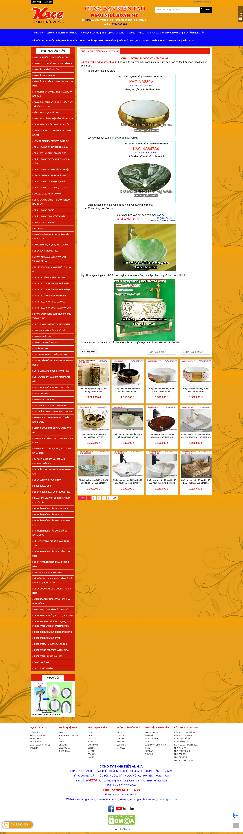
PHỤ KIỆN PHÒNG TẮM (157, 727)
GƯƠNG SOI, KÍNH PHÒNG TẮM (47, 572)
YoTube (131, 33)
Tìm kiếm (206, 9)
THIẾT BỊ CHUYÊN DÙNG (113, 33)
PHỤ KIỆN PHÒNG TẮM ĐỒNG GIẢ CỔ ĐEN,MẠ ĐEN (49, 533)
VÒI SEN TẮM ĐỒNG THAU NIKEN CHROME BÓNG (52, 363)
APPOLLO (121, 748)
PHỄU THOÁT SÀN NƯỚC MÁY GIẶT (49, 302)
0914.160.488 (19, 824)
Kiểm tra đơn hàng (202, 2)
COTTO (62, 742)
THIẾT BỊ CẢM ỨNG (41, 486)
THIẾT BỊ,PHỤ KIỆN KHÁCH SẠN (47, 656)
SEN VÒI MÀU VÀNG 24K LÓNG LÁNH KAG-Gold (52, 440)
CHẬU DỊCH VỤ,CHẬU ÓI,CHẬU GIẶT (49, 153)
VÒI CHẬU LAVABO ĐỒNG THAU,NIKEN (50, 371)
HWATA (91, 757)
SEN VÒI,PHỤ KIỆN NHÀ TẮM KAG (62, 33)
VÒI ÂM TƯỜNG (40, 348)
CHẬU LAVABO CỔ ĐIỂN (43, 210)
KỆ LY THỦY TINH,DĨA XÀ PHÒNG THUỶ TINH (50, 543)
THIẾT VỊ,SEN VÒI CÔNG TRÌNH (166, 41)
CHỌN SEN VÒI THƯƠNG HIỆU (46, 480)
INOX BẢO (149, 735)
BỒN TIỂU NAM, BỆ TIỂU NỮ (45, 113)
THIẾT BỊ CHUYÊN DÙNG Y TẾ (46, 638)
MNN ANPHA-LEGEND (184, 760)
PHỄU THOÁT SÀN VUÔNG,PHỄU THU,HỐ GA (51, 269)
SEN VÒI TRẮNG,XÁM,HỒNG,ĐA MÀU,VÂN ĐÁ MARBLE (51, 451)
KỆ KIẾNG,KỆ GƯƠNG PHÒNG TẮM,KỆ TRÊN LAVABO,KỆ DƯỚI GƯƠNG (52, 580)
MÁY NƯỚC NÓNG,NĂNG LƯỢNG (134, 41)
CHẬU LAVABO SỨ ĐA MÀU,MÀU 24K (49, 188)
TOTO (61, 738)
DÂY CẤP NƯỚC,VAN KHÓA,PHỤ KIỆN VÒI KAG (51, 471)
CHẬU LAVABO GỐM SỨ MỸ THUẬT (48, 216)
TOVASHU (149, 754)
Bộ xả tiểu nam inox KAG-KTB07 (46, 715)
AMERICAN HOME (38, 735)
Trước (82, 498)
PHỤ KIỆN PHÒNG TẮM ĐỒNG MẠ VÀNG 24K (51, 522)
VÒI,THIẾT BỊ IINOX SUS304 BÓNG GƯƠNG (52, 411)
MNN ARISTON (180, 748)
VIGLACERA (35, 738)
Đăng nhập (36, 2)
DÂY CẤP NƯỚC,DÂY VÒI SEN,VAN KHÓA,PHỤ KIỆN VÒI (48, 461)
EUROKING (121, 745)
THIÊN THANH (65, 751)
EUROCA (120, 735)
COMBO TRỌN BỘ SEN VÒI (45, 342)
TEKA (90, 732)
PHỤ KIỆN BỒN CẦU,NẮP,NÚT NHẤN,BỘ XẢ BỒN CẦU (52, 94)
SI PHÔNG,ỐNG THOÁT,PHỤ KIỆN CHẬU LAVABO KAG (50, 236)
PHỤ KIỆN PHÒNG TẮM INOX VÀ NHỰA (50, 508)
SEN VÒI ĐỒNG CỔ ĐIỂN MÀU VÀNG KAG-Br (51, 430)
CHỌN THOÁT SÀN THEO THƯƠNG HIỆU (51, 324)
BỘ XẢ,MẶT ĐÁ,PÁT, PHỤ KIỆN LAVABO (50, 245)
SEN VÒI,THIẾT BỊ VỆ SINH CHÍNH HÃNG (98, 41)
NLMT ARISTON (181, 742)
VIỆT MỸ (91, 751)
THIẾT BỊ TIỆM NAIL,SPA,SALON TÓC (49, 644)
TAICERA (34, 748)
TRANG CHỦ (38, 33)
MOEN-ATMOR (151, 738)
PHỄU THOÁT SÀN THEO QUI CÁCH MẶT (51, 290)
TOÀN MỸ (92, 754)
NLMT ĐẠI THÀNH (182, 738)
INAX (61, 732)
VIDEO (141, 33)
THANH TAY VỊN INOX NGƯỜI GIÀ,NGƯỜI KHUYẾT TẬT (51, 500)
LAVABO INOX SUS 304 (43, 222)
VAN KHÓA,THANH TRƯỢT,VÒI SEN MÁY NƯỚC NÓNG (51, 601)
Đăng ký (48, 2)
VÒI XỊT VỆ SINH (40, 393)
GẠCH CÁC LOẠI (38, 727)
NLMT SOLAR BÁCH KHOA (185, 745)
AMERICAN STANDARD (69, 735)
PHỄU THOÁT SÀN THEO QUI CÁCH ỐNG (51, 284)
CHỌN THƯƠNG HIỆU (42, 668)
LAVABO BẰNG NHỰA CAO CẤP (47, 194)
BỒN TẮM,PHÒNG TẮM (194, 33)
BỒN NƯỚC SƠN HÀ (183, 735)
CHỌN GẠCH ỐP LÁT (171, 33)
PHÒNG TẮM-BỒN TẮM (128, 727)
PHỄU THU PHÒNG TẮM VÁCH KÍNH (49, 296)
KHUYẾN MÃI (153, 33)
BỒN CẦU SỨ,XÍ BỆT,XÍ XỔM (45, 69)
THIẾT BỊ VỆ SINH (68, 727)
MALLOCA (92, 738)
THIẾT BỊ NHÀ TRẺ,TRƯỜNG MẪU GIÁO (50, 650)
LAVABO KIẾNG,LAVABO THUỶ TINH (49, 176)
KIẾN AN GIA (188, 41)
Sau (114, 498)
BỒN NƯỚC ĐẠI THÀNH (184, 732)
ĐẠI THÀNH (93, 745)
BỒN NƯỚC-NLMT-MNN (186, 727)
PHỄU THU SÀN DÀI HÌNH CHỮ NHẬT (49, 278)
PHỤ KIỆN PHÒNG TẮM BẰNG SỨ (47, 514)
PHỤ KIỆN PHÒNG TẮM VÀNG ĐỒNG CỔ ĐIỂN (51, 554)
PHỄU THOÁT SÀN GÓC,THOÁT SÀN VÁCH (52, 308)
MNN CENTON (180, 757)
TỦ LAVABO (38, 228)
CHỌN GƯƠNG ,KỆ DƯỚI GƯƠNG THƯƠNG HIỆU (52, 591)
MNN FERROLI (180, 754)
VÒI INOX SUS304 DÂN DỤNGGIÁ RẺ (49, 405)
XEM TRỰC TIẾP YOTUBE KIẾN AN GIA (50, 57)
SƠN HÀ (91, 748)
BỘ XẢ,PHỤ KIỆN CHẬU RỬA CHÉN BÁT (50, 610)
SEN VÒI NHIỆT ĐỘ (41, 336)
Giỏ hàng (240, 14)
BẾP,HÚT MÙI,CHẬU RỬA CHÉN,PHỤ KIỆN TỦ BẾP (54, 41)
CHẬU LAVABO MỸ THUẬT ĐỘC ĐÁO (49, 182)
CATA (90, 735)
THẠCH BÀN (35, 742)
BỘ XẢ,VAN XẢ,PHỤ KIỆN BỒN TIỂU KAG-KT (52, 119)
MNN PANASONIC (182, 751)
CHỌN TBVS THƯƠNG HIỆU (45, 251)
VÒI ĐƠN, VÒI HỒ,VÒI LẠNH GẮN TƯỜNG (51, 387)
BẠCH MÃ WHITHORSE (40, 745)
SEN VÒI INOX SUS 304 (43, 399)
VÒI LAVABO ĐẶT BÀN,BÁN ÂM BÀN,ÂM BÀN (51, 379)
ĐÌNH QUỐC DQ (152, 732)
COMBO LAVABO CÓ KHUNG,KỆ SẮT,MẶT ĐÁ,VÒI (51, 133)
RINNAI (91, 742)
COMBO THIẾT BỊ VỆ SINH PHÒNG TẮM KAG (52, 63)
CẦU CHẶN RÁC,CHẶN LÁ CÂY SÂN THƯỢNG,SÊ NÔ (49, 259)
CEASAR (62, 745)
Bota (127, 829)
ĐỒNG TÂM (35, 732)
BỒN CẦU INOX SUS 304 (43, 75)
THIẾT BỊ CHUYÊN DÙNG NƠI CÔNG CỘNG (52, 632)
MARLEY (120, 742)
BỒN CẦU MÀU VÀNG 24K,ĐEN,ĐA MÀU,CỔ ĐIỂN (52, 83)
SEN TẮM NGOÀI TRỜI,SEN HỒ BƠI (48, 330)
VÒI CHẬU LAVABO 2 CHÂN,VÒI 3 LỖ (49, 354)
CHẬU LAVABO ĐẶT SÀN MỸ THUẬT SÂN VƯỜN (51, 161)
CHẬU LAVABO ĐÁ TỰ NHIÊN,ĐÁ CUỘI (50, 147)
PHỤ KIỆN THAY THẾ (90, 33)
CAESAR (120, 738)
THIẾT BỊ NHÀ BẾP (97, 727)
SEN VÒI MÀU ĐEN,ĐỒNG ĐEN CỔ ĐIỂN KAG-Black (50, 420)
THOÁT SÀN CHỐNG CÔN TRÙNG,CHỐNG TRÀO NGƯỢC (51, 316)
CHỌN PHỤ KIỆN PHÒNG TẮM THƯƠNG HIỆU (50, 564)
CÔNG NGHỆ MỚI (40, 662)
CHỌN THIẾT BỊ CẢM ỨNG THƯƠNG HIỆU (51, 492)
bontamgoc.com (167, 799)
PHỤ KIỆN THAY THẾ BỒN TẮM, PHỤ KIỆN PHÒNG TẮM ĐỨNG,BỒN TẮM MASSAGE (51, 624)
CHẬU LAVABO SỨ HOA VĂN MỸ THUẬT (50, 170)
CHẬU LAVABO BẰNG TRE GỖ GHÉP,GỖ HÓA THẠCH (51, 202)
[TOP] (236, 825)
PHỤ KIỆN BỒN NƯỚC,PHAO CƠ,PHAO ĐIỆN (52, 616)
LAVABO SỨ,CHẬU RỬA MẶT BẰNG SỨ (50, 141)
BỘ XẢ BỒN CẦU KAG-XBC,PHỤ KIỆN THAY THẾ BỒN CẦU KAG (52, 104)
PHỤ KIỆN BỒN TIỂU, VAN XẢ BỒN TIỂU (50, 125)
